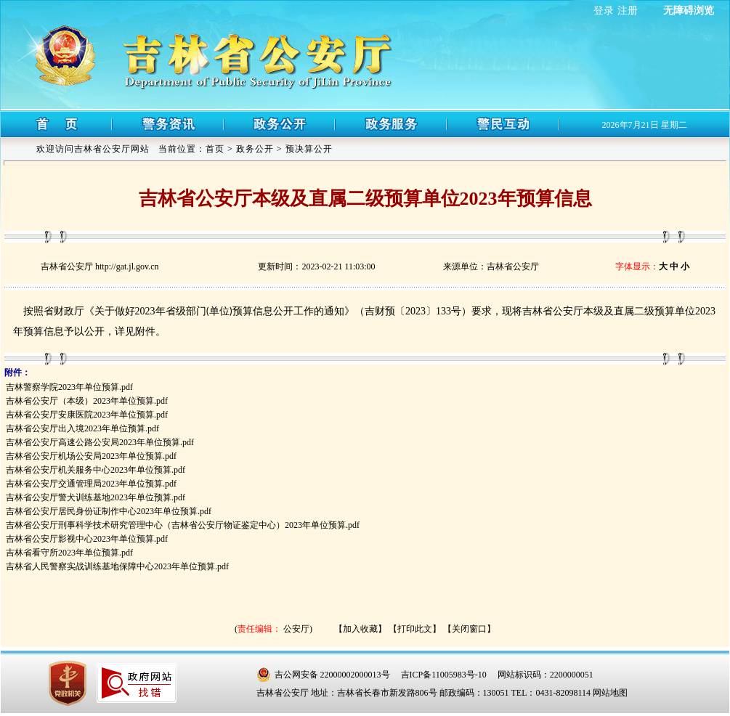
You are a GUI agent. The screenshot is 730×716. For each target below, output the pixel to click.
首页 (215, 149)
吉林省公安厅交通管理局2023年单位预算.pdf (91, 484)
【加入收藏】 (360, 629)
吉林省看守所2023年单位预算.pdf (69, 553)
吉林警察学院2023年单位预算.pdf (69, 387)
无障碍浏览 (688, 10)
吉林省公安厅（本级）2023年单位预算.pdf (87, 401)
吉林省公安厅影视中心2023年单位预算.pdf (87, 539)
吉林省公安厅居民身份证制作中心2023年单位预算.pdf (108, 511)
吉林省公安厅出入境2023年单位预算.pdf (82, 428)
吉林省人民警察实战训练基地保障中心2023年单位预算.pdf (117, 566)
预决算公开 (309, 149)
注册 (627, 10)
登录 (603, 10)
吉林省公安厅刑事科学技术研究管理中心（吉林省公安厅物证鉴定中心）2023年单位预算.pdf (183, 525)
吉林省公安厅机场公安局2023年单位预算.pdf (91, 456)
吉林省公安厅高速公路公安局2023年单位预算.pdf (100, 442)
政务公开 (255, 149)
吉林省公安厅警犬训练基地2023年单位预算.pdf (95, 497)
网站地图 (610, 693)
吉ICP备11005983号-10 (444, 675)
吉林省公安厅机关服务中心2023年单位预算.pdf (95, 470)
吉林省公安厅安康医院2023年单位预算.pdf (87, 415)
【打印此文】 (415, 629)
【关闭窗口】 (469, 629)
